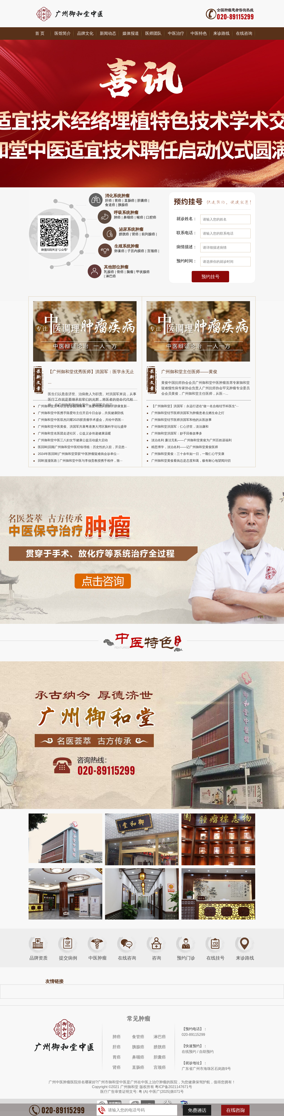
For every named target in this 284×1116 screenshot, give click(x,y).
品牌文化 (85, 33)
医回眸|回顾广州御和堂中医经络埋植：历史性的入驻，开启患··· (82, 447)
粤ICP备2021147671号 (173, 1087)
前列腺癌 (149, 234)
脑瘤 (130, 272)
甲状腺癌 (143, 272)
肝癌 (109, 200)
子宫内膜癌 (136, 251)
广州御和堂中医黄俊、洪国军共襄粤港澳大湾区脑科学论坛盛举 (82, 426)
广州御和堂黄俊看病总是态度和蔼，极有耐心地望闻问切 (191, 460)
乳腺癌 (109, 272)
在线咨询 (244, 33)
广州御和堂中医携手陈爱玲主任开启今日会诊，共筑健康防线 (81, 413)
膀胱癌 (124, 234)
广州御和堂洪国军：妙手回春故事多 (176, 433)
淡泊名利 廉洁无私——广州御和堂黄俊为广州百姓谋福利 (191, 440)
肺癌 (118, 217)
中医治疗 (176, 33)
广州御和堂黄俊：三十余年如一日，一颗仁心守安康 (187, 454)
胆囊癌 (142, 200)
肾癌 (136, 234)
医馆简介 (62, 33)
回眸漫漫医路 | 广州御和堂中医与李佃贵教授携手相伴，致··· (80, 460)
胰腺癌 (123, 205)
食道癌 (110, 205)
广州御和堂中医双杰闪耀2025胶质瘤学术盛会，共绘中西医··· (81, 420)
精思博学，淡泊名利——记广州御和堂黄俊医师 (184, 447)
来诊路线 (221, 33)
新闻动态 (108, 33)
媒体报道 (130, 33)
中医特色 (199, 33)
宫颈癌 (152, 251)
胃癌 (118, 200)
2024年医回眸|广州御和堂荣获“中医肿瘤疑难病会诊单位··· (78, 454)
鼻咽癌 (129, 217)
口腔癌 (151, 217)
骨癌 (121, 272)
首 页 (39, 33)
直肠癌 (129, 200)
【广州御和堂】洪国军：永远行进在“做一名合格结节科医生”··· (195, 406)
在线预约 (189, 1052)
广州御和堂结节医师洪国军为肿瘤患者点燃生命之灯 (187, 413)
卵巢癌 (119, 251)
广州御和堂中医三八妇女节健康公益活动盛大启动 (73, 440)
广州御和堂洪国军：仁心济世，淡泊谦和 (179, 426)
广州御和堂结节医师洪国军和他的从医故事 (181, 420)
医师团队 (153, 33)
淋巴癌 (111, 276)
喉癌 (140, 217)
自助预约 (206, 1052)
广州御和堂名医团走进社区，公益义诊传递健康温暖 (74, 433)
